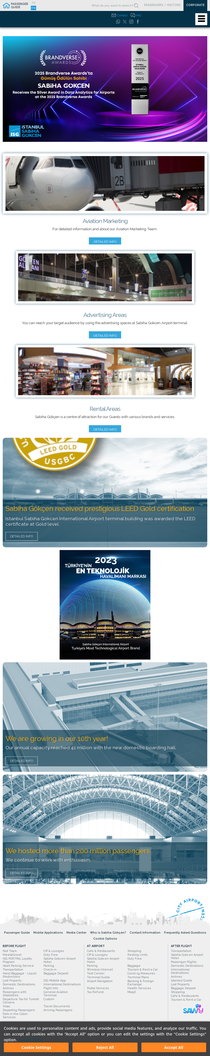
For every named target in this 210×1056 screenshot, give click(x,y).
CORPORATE (195, 5)
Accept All (173, 1047)
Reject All (105, 1047)
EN (33, 8)
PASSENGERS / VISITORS (162, 5)
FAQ (138, 15)
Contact (122, 15)
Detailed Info (21, 540)
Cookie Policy (31, 1039)
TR (33, 3)
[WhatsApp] (118, 21)
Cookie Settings (36, 1047)
